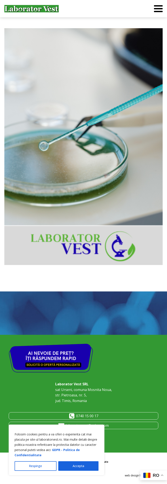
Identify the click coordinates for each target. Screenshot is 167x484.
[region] (56, 450)
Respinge (35, 466)
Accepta (78, 466)
